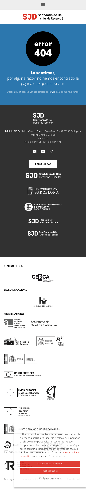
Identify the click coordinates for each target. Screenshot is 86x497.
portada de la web (46, 91)
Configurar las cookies (50, 478)
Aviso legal (9, 479)
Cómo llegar (43, 164)
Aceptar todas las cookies (50, 463)
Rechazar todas (50, 470)
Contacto (43, 138)
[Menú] (43, 5)
